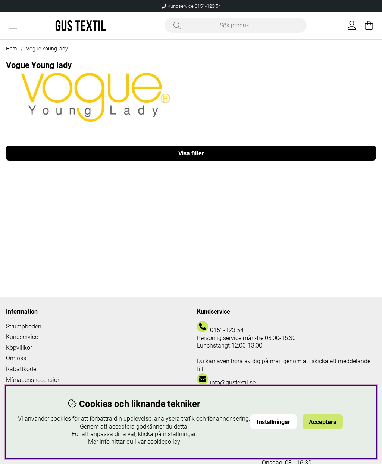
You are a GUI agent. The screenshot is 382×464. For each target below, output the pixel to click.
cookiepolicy (163, 441)
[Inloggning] (352, 25)
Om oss (16, 358)
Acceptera (322, 422)
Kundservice (22, 336)
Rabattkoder (22, 369)
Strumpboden (23, 326)
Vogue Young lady (47, 49)
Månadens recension (33, 379)
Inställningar (273, 422)
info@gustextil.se (233, 382)
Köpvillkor (19, 347)
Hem (11, 49)
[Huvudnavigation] (13, 25)
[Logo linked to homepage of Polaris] (81, 25)
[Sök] (236, 25)
